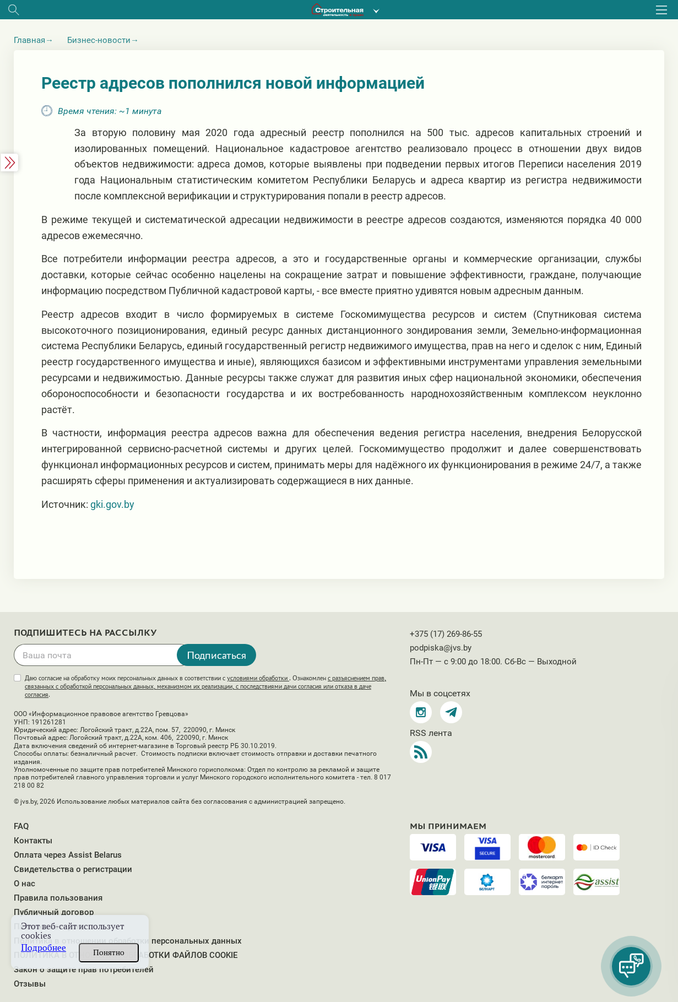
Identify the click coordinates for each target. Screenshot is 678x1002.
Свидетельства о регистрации (73, 869)
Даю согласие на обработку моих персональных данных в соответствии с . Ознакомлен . (205, 686)
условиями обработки (258, 678)
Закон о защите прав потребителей (84, 969)
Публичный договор (54, 912)
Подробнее (43, 948)
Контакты (33, 841)
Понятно (108, 952)
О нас (24, 884)
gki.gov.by (112, 504)
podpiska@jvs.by (440, 648)
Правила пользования (58, 898)
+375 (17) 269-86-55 (446, 634)
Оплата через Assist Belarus (68, 855)
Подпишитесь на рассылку (85, 633)
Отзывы (30, 984)
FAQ (21, 826)
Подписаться (216, 655)
